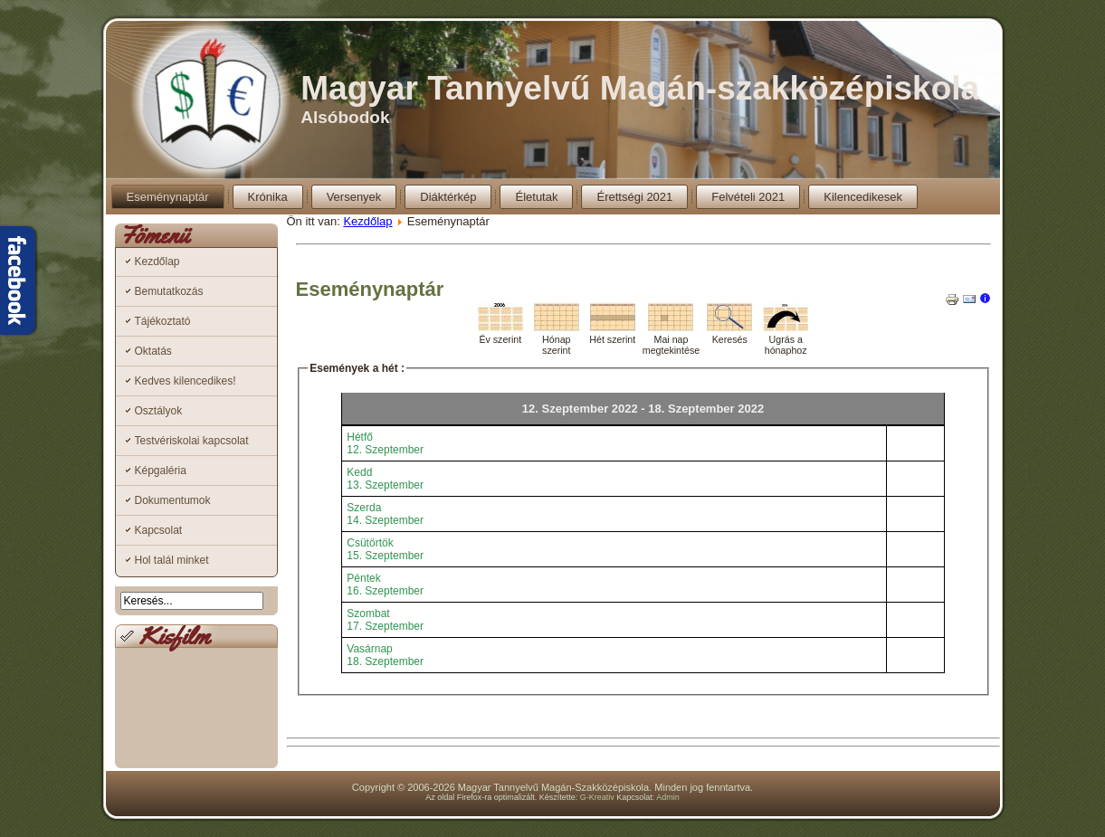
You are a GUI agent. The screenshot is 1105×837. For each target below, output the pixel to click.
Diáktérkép (448, 197)
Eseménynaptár (168, 197)
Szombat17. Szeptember (385, 620)
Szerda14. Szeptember (385, 514)
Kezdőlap (157, 261)
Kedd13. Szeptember (385, 478)
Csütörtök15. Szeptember (385, 549)
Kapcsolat (159, 530)
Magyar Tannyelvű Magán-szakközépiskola (639, 88)
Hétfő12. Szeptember (385, 443)
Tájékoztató (163, 321)
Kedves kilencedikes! (185, 381)
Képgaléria (160, 470)
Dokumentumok (173, 500)
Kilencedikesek (863, 197)
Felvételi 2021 (748, 197)
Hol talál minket (172, 560)
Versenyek (354, 197)
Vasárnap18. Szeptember (385, 655)
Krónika (268, 197)
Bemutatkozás (169, 291)
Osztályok (159, 410)
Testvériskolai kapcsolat (192, 440)
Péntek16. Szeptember (385, 584)
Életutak (536, 197)
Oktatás (153, 351)
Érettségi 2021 (634, 197)
